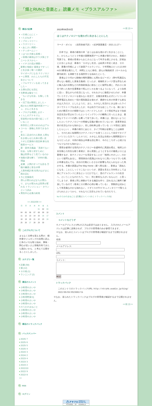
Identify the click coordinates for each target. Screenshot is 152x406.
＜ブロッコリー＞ (29, 41)
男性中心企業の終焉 (30, 193)
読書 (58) (25, 265)
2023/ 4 (24, 358)
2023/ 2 (24, 365)
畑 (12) (24, 268)
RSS (24, 386)
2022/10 (24, 368)
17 (47, 216)
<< (28, 202)
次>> (130, 28)
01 (39, 209)
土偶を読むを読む (29, 89)
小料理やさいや (28, 287)
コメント (60, 213)
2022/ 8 (24, 374)
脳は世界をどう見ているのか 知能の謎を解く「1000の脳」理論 (35, 157)
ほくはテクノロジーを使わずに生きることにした (82, 36)
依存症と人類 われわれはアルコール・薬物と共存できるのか (35, 128)
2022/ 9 (24, 371)
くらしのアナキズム (30, 115)
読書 (79, 196)
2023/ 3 (24, 361)
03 (47, 209)
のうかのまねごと (29, 307)
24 (47, 219)
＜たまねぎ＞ (27, 37)
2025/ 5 (24, 345)
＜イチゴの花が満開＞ (31, 63)
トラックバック (63, 283)
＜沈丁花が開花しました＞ (34, 102)
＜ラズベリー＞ (28, 44)
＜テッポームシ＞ (29, 50)
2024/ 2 (24, 355)
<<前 (125, 28)
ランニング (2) (28, 274)
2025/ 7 (24, 339)
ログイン (26, 394)
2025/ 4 (24, 349)
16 (43, 216)
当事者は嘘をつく (29, 93)
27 (30, 223)
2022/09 (34, 202)
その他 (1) (25, 271)
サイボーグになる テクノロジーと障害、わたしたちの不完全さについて (35, 76)
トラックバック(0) (103, 196)
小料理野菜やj (27, 297)
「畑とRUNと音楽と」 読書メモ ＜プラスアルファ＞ (69, 9)
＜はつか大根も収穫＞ (31, 54)
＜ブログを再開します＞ (32, 112)
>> (40, 202)
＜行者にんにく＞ (29, 34)
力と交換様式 (27, 177)
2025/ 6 (24, 342)
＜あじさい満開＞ (29, 47)
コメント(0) (87, 196)
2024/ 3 (24, 352)
